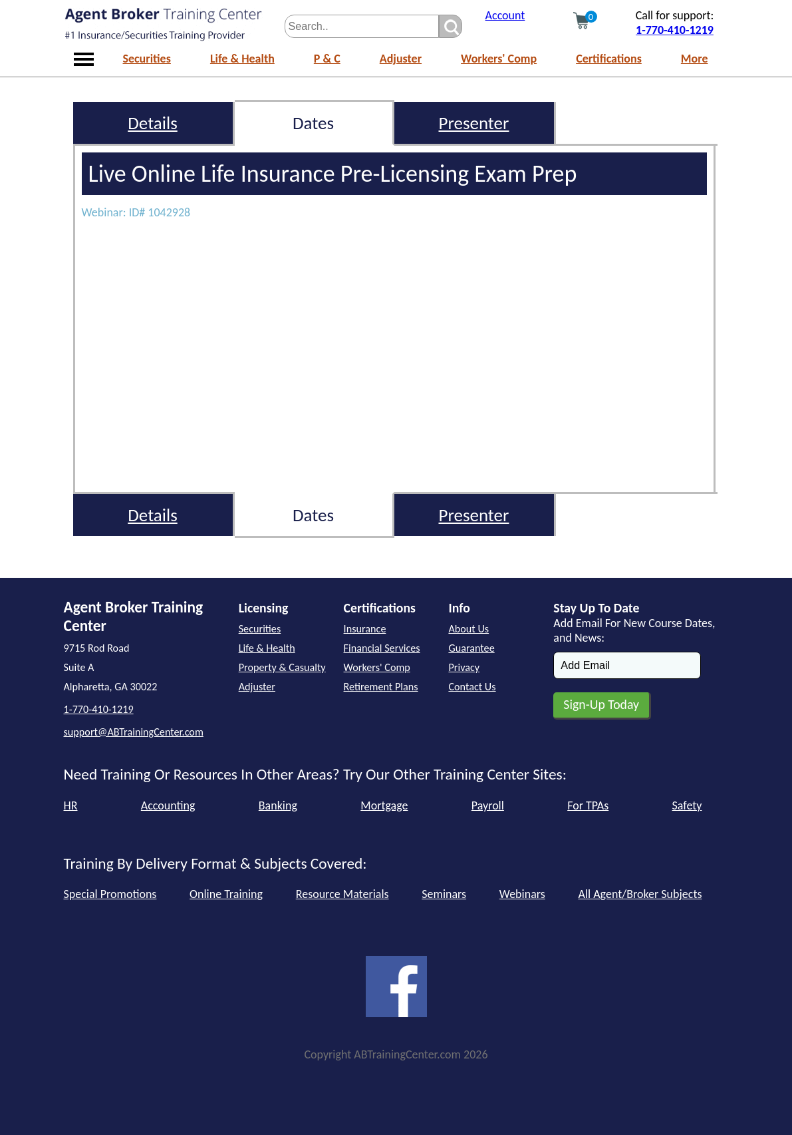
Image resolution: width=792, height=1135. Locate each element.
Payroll (487, 805)
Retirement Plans (381, 686)
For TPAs (587, 805)
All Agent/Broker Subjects (640, 894)
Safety (687, 805)
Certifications (609, 58)
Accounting (168, 805)
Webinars (522, 894)
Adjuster (401, 58)
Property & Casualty (282, 667)
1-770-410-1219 (675, 30)
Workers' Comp (499, 58)
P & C (327, 58)
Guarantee (471, 648)
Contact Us (471, 686)
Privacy (463, 667)
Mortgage (384, 805)
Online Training (226, 894)
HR (71, 805)
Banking (278, 805)
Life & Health (242, 58)
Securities (147, 58)
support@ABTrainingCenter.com (133, 732)
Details (153, 123)
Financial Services (382, 648)
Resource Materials (342, 894)
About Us (468, 628)
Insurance (365, 628)
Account (505, 15)
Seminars (444, 894)
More (694, 58)
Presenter (474, 123)
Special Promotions (110, 894)
